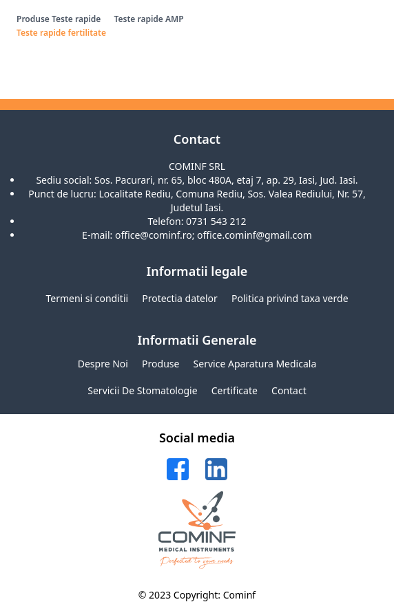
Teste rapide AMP (148, 19)
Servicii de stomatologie (142, 390)
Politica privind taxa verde (290, 298)
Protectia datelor (180, 298)
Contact (289, 390)
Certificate (234, 390)
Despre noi (103, 363)
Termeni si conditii (86, 298)
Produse (33, 19)
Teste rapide (76, 19)
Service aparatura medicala (255, 363)
